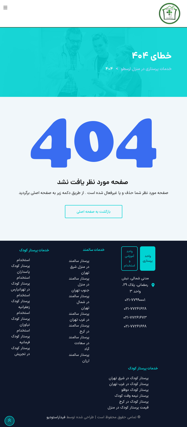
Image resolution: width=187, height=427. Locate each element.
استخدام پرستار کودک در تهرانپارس (20, 283)
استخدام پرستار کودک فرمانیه (20, 336)
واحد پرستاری (148, 258)
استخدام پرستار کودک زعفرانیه (20, 301)
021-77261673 (135, 317)
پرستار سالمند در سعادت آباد (79, 343)
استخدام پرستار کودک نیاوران (20, 318)
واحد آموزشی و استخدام (129, 258)
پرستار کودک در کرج (134, 401)
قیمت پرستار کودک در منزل (128, 407)
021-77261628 (135, 309)
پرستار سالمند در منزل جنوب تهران (79, 284)
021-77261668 (135, 326)
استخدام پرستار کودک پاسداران (20, 266)
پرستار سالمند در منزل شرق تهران (79, 266)
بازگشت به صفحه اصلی (94, 212)
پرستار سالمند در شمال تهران (79, 302)
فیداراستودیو (56, 417)
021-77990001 (135, 300)
